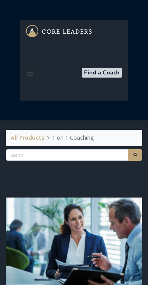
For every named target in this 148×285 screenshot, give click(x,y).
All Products (27, 137)
